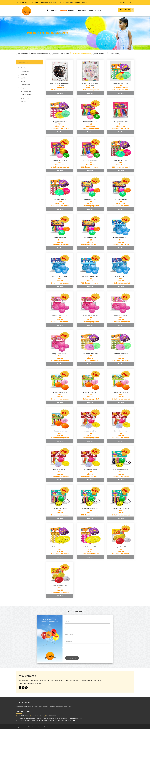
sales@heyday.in (82, 2)
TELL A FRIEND (82, 10)
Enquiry (29, 706)
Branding (19, 706)
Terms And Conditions (48, 706)
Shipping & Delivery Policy (64, 706)
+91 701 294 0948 (42, 2)
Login (130, 2)
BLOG (91, 10)
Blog (24, 706)
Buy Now (60, 93)
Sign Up (122, 2)
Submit (72, 658)
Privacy (35, 706)
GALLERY (72, 10)
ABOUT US (53, 10)
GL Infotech (47, 727)
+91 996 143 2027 (28, 2)
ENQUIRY (98, 10)
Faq (40, 706)
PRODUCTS (63, 10)
